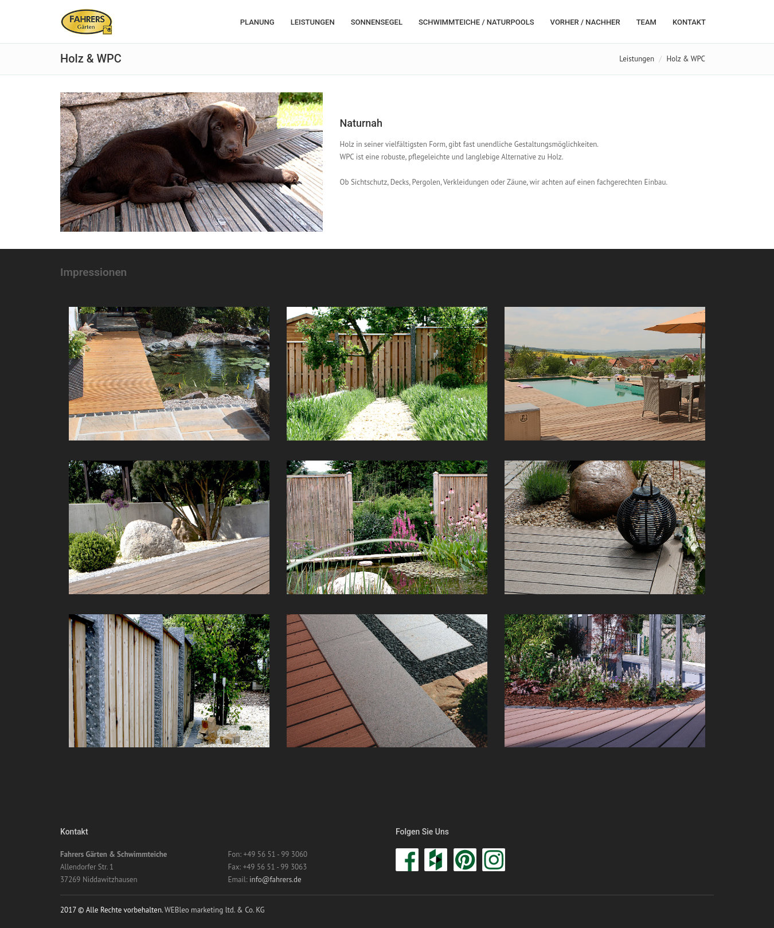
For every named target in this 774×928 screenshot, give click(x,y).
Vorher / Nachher (585, 22)
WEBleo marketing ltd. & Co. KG (214, 910)
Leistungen (313, 22)
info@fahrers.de (275, 879)
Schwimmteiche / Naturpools (476, 22)
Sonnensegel (376, 22)
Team (646, 22)
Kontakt (689, 22)
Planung (257, 22)
